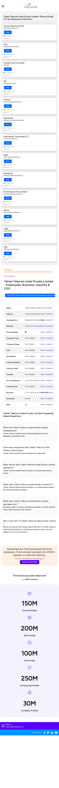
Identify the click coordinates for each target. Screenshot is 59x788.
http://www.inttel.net (33, 326)
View (7, 32)
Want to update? (47, 314)
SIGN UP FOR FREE (29, 562)
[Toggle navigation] (3, 6)
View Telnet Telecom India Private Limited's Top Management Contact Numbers (31, 295)
